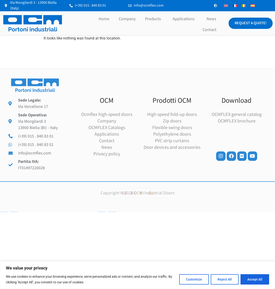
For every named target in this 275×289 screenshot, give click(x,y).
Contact (209, 29)
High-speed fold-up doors (172, 141)
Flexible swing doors (172, 155)
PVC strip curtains (172, 168)
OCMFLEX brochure (237, 148)
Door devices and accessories (172, 174)
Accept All (254, 279)
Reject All (225, 279)
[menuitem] (226, 6)
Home (104, 19)
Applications (185, 19)
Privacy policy (106, 181)
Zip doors (172, 148)
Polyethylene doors (172, 161)
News (211, 19)
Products (154, 19)
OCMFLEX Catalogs (106, 155)
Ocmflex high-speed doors (106, 141)
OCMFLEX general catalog (237, 141)
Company (127, 19)
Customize (194, 279)
